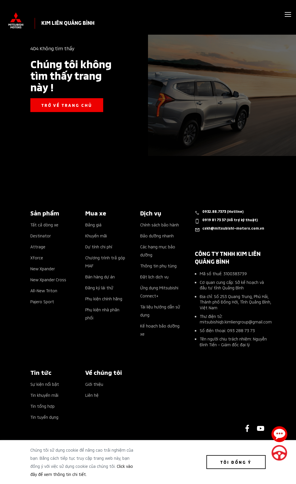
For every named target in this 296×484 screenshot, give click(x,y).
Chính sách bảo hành (159, 224)
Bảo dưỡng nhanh (157, 235)
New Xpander (42, 268)
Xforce (36, 257)
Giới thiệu (94, 384)
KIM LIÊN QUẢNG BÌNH (68, 22)
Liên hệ (92, 395)
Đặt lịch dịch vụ (154, 276)
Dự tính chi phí (98, 246)
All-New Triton (43, 290)
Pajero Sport (42, 301)
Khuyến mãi (96, 235)
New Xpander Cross (48, 279)
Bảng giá (93, 224)
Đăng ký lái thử (99, 287)
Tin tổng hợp (42, 406)
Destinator (40, 235)
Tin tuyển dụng (44, 417)
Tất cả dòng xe (44, 224)
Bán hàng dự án (100, 276)
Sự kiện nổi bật (44, 384)
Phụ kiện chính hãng (103, 298)
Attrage (37, 246)
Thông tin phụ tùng (158, 265)
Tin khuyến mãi (44, 395)
